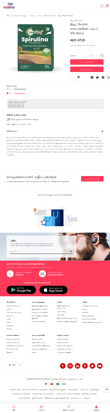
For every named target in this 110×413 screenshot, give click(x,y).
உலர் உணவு (61, 311)
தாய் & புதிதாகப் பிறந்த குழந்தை (40, 317)
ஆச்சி (9, 319)
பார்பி (9, 309)
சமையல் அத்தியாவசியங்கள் (67, 321)
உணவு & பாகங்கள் (38, 321)
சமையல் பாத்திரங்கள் (39, 349)
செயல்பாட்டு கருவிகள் (40, 312)
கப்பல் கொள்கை (24, 398)
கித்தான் (9, 352)
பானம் (34, 352)
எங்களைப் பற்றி (14, 389)
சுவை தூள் (60, 315)
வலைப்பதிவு (73, 389)
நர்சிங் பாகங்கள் (62, 342)
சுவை (8, 322)
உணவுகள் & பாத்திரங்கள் (41, 346)
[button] (102, 6)
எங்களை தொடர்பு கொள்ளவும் (43, 394)
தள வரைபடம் (76, 398)
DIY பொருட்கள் (12, 349)
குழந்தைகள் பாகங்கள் (39, 309)
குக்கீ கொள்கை (37, 398)
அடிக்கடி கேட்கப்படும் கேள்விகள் (68, 394)
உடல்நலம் (32, 15)
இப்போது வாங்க (87, 69)
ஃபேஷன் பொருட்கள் (89, 306)
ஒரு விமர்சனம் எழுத (92, 179)
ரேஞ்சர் (9, 329)
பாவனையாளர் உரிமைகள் (20, 394)
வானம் (84, 309)
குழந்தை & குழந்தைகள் (40, 306)
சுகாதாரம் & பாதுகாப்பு (65, 346)
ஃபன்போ (10, 326)
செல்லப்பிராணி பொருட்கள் (92, 322)
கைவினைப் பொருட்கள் (15, 346)
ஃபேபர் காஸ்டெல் (13, 306)
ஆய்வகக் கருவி (62, 339)
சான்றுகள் (86, 398)
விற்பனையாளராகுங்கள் (58, 389)
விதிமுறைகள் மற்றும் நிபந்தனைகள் (56, 398)
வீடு (8, 15)
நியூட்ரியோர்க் (76, 20)
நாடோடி (10, 316)
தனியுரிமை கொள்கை (89, 394)
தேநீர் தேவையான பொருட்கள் (63, 307)
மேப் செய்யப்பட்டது (14, 312)
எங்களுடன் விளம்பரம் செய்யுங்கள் (35, 389)
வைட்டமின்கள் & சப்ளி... (47, 15)
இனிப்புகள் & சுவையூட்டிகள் (67, 318)
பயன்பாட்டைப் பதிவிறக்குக (89, 389)
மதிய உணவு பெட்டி (39, 342)
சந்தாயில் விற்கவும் (16, 106)
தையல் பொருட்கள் (13, 339)
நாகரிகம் (85, 312)
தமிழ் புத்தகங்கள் (88, 316)
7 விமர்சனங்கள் (19, 93)
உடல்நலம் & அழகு (19, 15)
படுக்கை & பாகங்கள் (64, 349)
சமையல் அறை (37, 339)
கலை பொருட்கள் (13, 342)
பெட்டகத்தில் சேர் (87, 62)
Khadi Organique (20, 89)
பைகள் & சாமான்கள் (89, 319)
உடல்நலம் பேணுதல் (64, 352)
